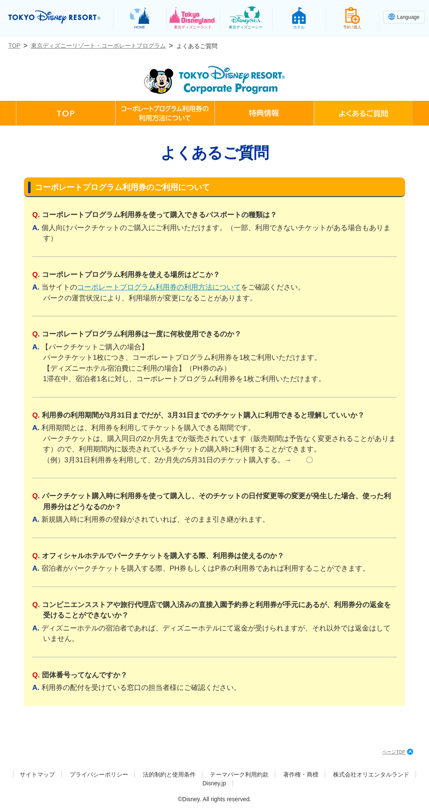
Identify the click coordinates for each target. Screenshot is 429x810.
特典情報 (264, 113)
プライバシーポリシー (99, 774)
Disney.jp (214, 783)
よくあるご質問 (363, 113)
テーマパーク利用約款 (239, 774)
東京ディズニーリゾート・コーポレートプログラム (98, 46)
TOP (14, 46)
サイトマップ (37, 774)
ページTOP (393, 751)
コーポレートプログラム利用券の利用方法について (164, 113)
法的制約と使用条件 (169, 774)
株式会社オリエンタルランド (371, 774)
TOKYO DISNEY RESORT (54, 17)
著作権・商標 (300, 774)
